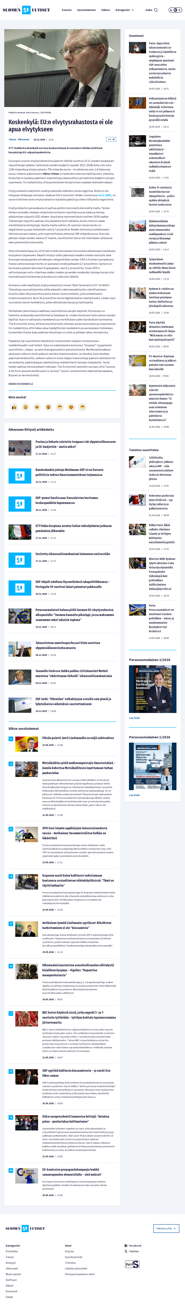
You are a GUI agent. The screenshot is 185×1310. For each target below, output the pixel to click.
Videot (105, 10)
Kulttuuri (11, 1280)
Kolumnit (11, 1291)
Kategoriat (125, 10)
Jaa (111, 139)
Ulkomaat (23, 139)
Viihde (9, 1297)
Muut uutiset (13, 1274)
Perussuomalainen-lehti (80, 1274)
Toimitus (70, 1263)
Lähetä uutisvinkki (76, 1269)
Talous (12, 139)
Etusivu (67, 10)
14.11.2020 (104, 195)
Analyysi (11, 1263)
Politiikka (12, 1251)
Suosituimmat (86, 10)
